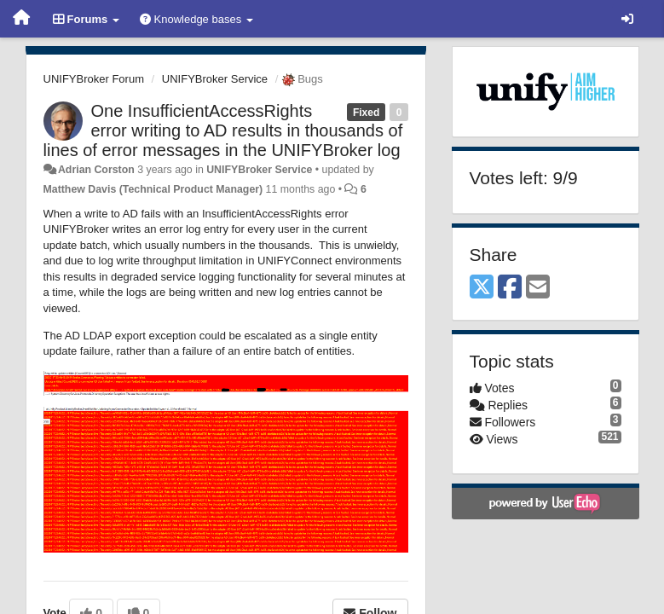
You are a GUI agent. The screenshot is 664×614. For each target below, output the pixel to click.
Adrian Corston (96, 170)
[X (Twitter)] (482, 288)
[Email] (538, 288)
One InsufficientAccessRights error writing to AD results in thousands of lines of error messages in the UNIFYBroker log (223, 130)
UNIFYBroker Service (215, 78)
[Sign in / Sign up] (627, 18)
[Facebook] (510, 288)
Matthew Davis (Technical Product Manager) (153, 189)
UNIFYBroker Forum (93, 78)
